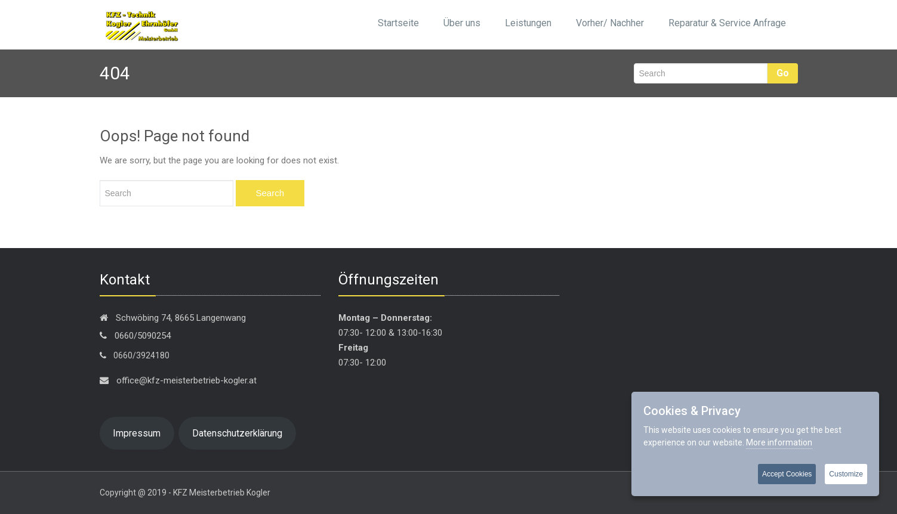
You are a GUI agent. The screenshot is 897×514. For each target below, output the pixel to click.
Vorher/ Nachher (610, 23)
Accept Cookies (787, 474)
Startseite (398, 23)
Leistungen (528, 23)
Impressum (137, 433)
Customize (846, 474)
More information (779, 442)
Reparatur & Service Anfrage (727, 23)
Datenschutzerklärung (237, 433)
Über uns (461, 23)
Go (782, 73)
